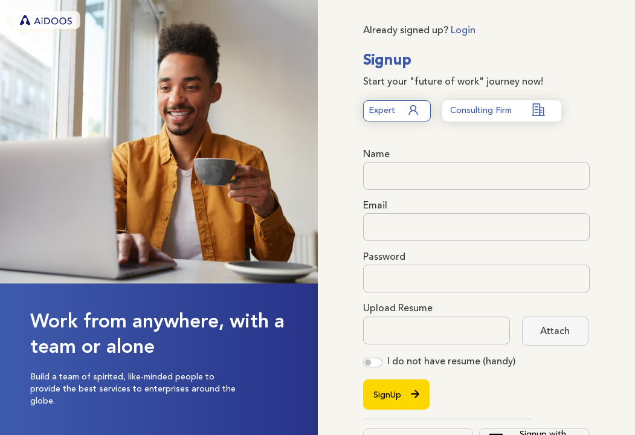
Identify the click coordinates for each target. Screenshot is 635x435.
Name (376, 154)
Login (463, 30)
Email (375, 205)
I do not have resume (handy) (451, 361)
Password (384, 257)
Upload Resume (398, 308)
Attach (555, 331)
